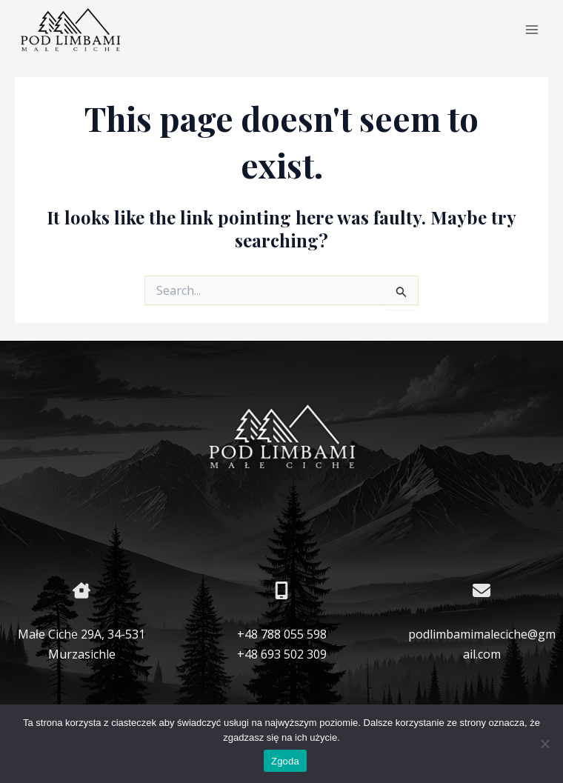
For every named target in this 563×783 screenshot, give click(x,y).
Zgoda (285, 761)
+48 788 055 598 (282, 634)
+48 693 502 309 (282, 654)
